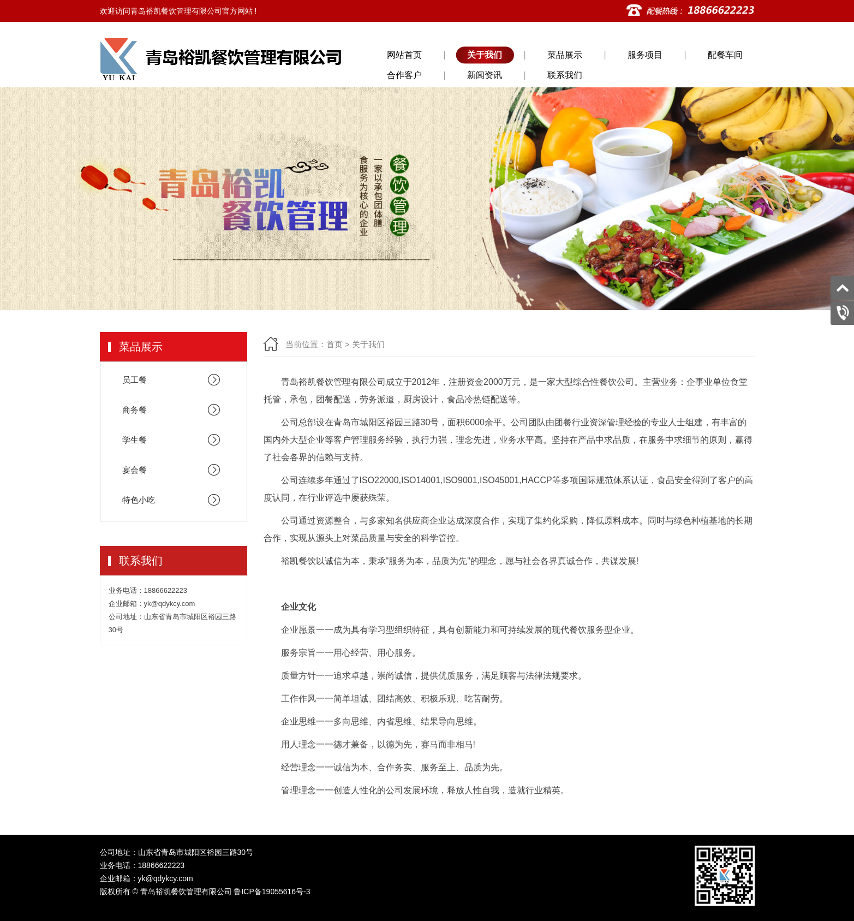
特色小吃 (175, 500)
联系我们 (564, 75)
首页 (334, 344)
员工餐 (175, 380)
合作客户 (404, 75)
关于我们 (484, 55)
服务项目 (645, 55)
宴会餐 (175, 470)
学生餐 (175, 440)
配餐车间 (725, 55)
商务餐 (175, 410)
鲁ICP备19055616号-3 (272, 891)
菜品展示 (564, 55)
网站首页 (404, 55)
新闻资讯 (484, 75)
